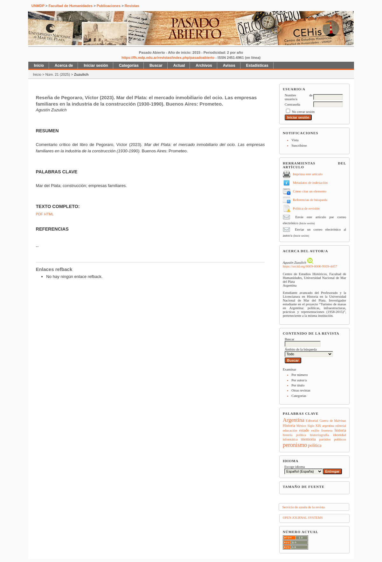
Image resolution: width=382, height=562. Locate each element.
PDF (39, 214)
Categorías (298, 396)
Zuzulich (81, 74)
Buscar (156, 65)
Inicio (39, 65)
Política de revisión (306, 208)
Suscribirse (299, 145)
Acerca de (64, 65)
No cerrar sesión (303, 112)
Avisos (229, 65)
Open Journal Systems (303, 517)
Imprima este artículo (308, 174)
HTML (48, 214)
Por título (297, 385)
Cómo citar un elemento (309, 191)
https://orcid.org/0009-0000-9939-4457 (310, 266)
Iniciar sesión (96, 65)
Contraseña (292, 104)
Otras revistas (300, 390)
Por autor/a (299, 380)
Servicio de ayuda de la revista (303, 507)
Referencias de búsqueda (310, 200)
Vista (294, 140)
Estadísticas (257, 65)
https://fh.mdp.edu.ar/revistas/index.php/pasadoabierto (168, 57)
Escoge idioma (294, 466)
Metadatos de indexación (310, 182)
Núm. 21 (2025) (57, 74)
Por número (299, 375)
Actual (179, 65)
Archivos (204, 65)
